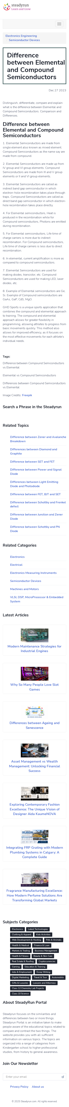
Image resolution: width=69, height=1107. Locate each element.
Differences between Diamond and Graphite (33, 451)
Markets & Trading (21, 950)
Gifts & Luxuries (20, 982)
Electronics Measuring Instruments (33, 573)
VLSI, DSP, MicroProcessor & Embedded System (36, 599)
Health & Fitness (20, 956)
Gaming (16, 966)
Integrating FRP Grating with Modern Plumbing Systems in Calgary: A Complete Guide (34, 852)
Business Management (46, 950)
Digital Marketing (20, 977)
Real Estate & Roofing (23, 961)
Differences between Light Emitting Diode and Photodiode (34, 484)
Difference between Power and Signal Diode (36, 472)
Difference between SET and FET (32, 462)
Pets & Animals (53, 939)
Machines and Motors (24, 589)
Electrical (16, 565)
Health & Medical (20, 945)
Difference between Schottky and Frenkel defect (38, 504)
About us (38, 1087)
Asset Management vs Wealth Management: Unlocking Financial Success (34, 766)
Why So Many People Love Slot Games (34, 687)
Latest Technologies (38, 929)
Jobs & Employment (22, 972)
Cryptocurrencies (47, 961)
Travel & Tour (40, 977)
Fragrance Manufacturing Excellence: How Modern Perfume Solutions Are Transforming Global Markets (34, 895)
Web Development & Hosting (26, 939)
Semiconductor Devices (24, 40)
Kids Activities (43, 934)
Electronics (17, 557)
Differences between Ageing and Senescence (35, 725)
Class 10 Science (20, 993)
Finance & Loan (41, 945)
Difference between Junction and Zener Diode (36, 517)
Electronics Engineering (21, 36)
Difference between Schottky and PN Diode (35, 529)
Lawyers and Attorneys (44, 982)
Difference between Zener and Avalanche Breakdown (38, 439)
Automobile (58, 977)
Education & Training (35, 966)
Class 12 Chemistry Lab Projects (28, 988)
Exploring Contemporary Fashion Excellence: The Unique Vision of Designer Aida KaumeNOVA (35, 809)
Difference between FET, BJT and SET (35, 494)
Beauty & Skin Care (42, 956)
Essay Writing (43, 972)
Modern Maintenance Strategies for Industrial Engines (34, 648)
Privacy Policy (19, 1087)
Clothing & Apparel (21, 934)
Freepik (27, 395)
